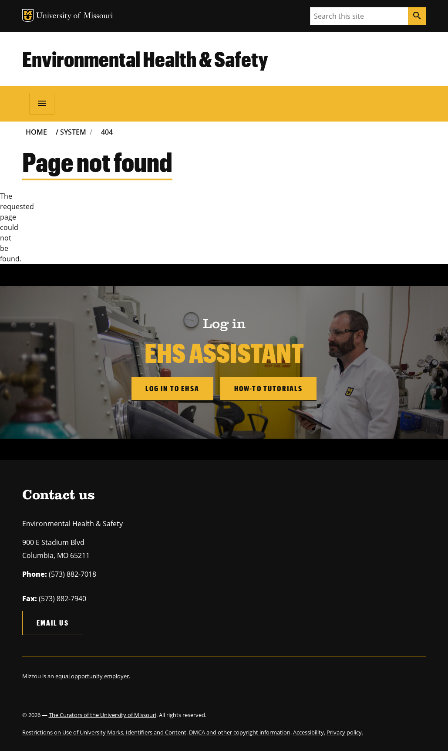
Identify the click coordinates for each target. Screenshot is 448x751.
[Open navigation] (41, 104)
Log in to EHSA (172, 388)
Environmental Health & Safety (145, 58)
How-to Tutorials (268, 388)
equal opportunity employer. (92, 676)
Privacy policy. (345, 732)
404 (107, 132)
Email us (53, 623)
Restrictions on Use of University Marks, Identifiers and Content (104, 732)
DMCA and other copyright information (239, 732)
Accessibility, (309, 732)
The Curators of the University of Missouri (102, 715)
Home (36, 132)
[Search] (417, 16)
